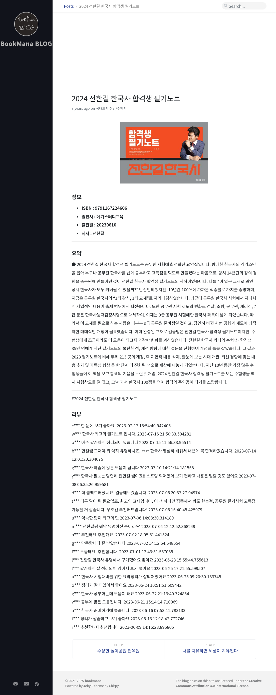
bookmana (93, 680)
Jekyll (88, 685)
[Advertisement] (26, 130)
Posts (69, 6)
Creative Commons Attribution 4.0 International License (219, 683)
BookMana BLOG (26, 43)
